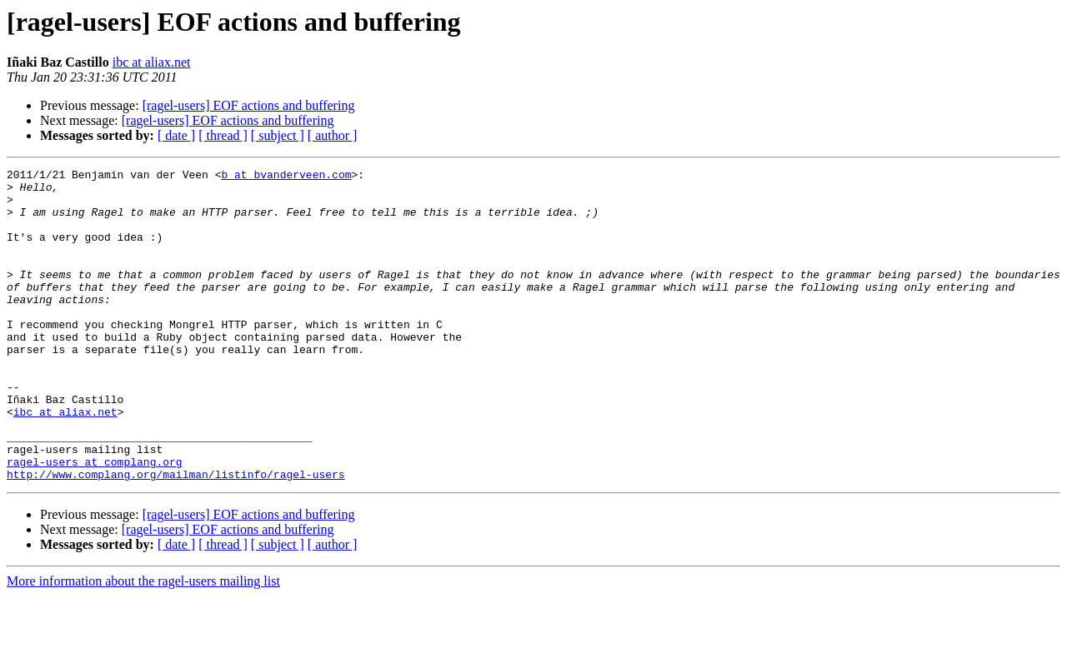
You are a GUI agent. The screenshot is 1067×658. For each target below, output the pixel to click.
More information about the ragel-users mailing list (143, 643)
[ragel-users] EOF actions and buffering (249, 105)
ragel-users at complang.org (95, 521)
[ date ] (176, 135)
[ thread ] (223, 135)
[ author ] (333, 135)
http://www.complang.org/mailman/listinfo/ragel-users (176, 536)
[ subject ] (277, 135)
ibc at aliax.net (152, 62)
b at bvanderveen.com (286, 176)
